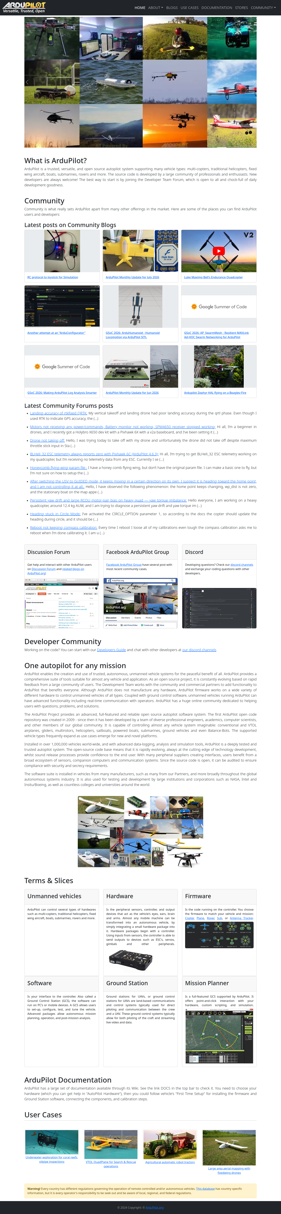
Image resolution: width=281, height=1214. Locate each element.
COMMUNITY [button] (262, 7)
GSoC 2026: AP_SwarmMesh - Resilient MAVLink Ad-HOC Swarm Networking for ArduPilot (216, 335)
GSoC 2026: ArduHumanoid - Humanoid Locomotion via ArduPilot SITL (133, 335)
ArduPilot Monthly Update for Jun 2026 (132, 393)
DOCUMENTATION (216, 7)
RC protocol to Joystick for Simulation (52, 277)
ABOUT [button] (154, 7)
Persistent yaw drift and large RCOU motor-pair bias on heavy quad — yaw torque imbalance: (108, 500)
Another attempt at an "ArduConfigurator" (56, 333)
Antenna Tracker (241, 918)
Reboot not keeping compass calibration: (63, 527)
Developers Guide (111, 649)
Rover (210, 918)
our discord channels (199, 649)
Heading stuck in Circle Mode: (55, 513)
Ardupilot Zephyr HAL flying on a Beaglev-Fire (215, 393)
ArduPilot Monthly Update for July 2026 (132, 277)
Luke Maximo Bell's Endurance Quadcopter (213, 277)
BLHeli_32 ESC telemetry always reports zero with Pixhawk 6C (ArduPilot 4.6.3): (94, 454)
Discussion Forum (44, 569)
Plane (200, 918)
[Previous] (27, 82)
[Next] (254, 82)
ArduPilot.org (155, 1208)
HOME (140, 7)
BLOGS (172, 7)
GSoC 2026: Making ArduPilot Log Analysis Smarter (62, 393)
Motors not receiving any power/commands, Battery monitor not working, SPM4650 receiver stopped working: (122, 426)
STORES (241, 7)
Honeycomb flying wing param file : (58, 467)
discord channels (242, 565)
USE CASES (190, 7)
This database (205, 1189)
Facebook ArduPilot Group (124, 565)
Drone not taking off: (47, 440)
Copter (189, 918)
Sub (219, 918)
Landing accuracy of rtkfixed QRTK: (58, 413)
